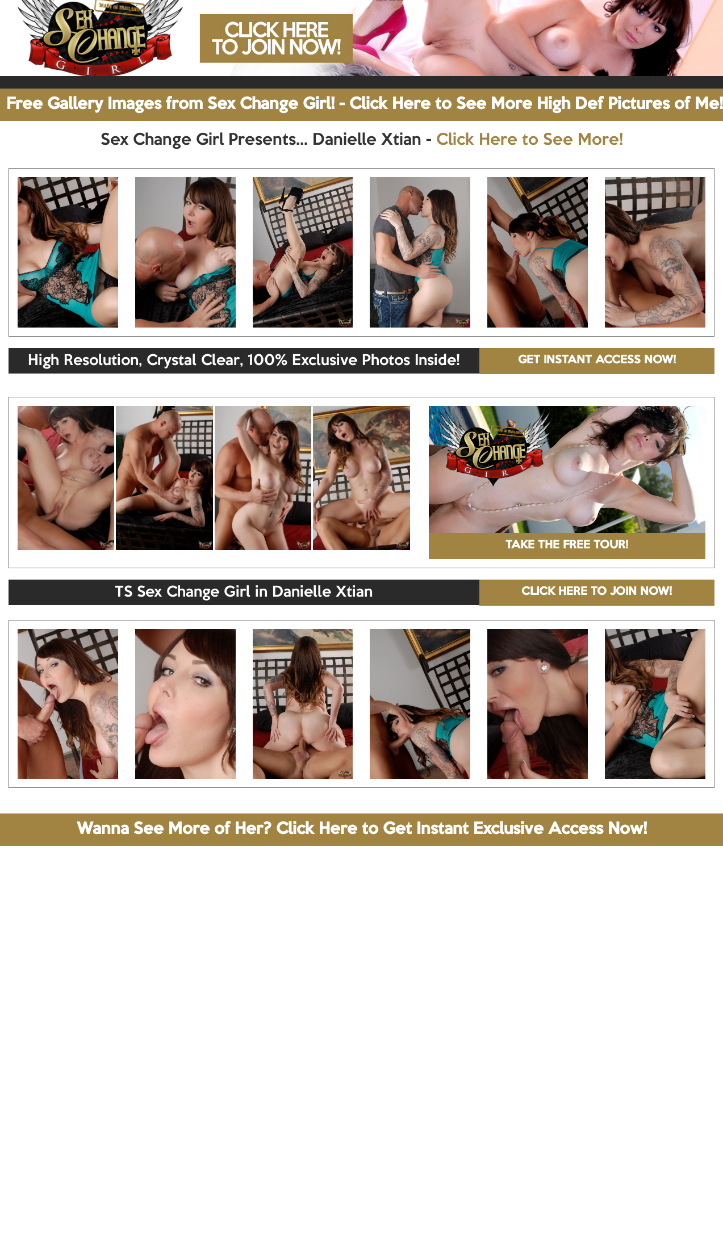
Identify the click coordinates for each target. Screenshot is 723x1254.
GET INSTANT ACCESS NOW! (597, 360)
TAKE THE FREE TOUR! (566, 545)
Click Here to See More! (529, 140)
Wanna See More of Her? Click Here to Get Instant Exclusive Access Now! (362, 829)
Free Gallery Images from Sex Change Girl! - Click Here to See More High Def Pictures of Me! (364, 104)
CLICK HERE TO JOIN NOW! (596, 592)
